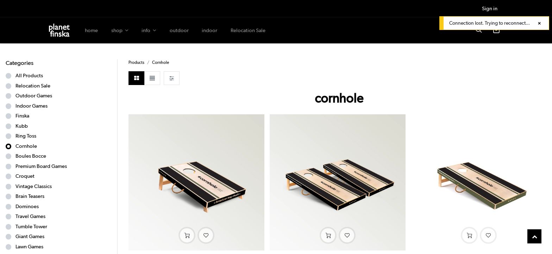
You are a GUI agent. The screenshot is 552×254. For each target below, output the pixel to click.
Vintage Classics (33, 186)
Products (136, 62)
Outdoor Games (33, 95)
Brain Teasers (29, 196)
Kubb (21, 126)
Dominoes (27, 206)
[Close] (539, 23)
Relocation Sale (32, 86)
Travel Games (30, 216)
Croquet (24, 176)
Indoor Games (31, 106)
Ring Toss (25, 136)
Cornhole (26, 146)
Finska (22, 116)
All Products (29, 75)
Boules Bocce (30, 156)
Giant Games (29, 236)
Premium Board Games (41, 166)
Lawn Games (29, 246)
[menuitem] (91, 30)
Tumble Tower (31, 226)
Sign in (489, 8)
